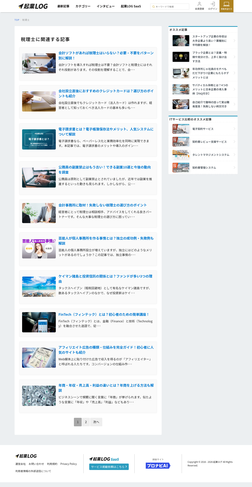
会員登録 (199, 8)
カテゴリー (83, 6)
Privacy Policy (70, 469)
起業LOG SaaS (131, 6)
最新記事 (64, 6)
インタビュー (106, 6)
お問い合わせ (37, 469)
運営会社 (21, 469)
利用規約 (53, 469)
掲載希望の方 (226, 8)
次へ (96, 426)
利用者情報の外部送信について (34, 476)
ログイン (212, 8)
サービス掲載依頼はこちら (109, 471)
